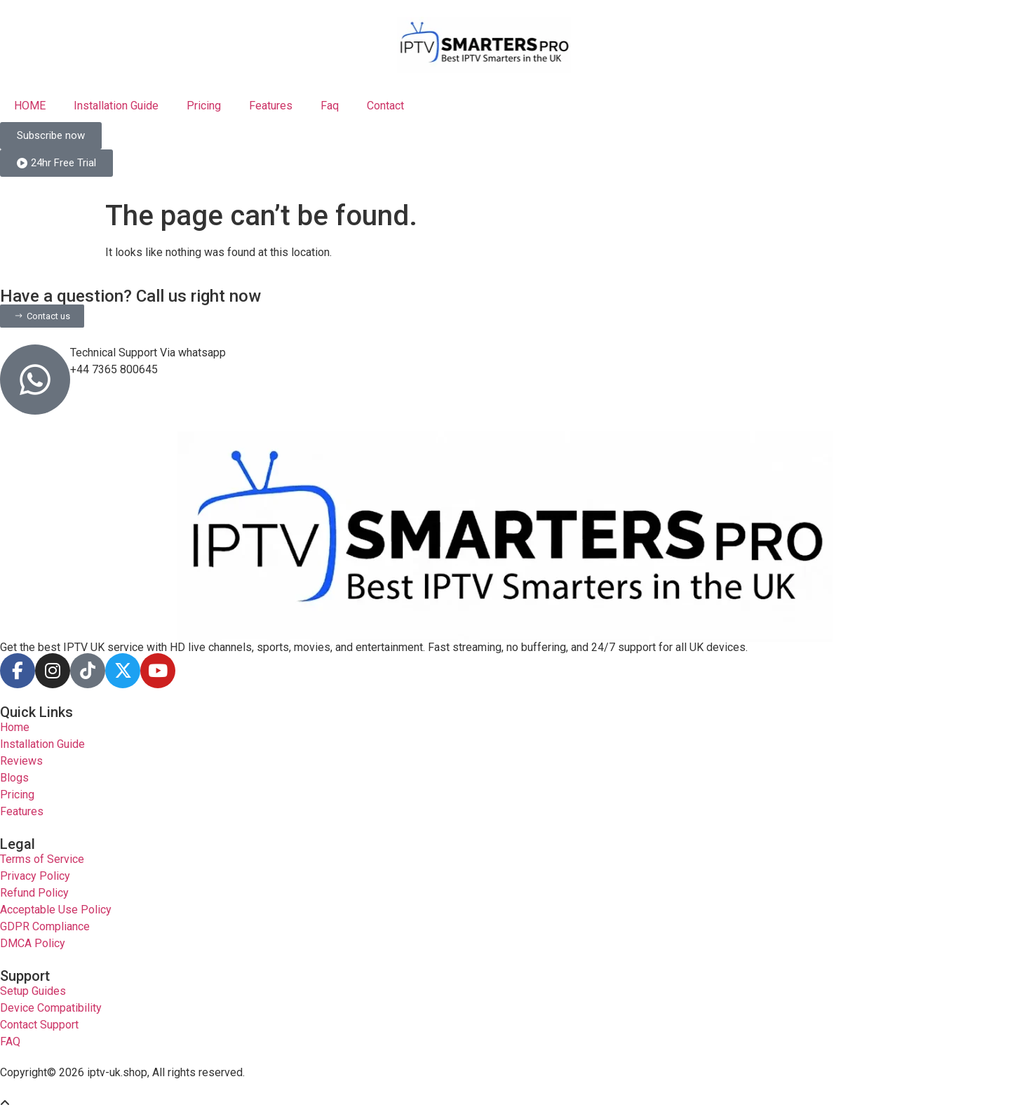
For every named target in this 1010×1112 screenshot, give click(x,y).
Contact (385, 105)
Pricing (204, 105)
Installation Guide (116, 105)
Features (270, 105)
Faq (330, 105)
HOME (30, 105)
